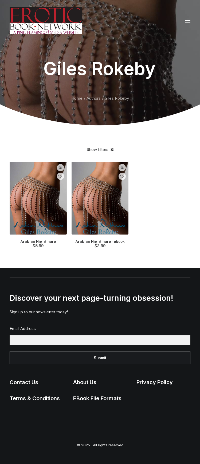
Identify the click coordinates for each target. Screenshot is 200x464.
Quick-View (60, 167)
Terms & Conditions (35, 398)
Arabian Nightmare (38, 243)
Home (77, 98)
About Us (84, 382)
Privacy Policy (154, 382)
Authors (94, 98)
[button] (187, 20)
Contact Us (24, 382)
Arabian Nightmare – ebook (100, 243)
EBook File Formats (97, 398)
